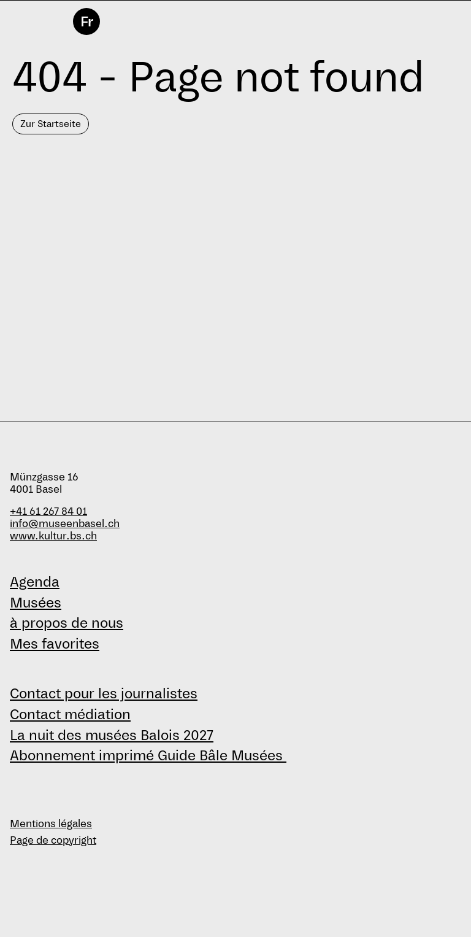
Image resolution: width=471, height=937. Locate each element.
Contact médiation (70, 714)
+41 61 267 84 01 (48, 511)
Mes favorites (54, 643)
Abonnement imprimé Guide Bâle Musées (148, 755)
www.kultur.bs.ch (53, 536)
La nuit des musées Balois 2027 (111, 735)
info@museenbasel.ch (65, 523)
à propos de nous (66, 622)
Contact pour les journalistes (103, 693)
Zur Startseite (50, 123)
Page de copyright (53, 840)
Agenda (34, 581)
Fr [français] (86, 21)
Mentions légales (51, 823)
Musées (35, 602)
